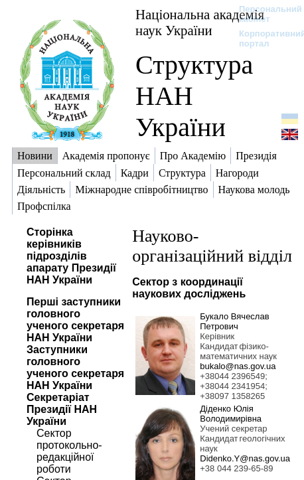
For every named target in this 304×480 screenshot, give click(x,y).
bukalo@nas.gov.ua (237, 366)
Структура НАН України (194, 96)
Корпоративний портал (264, 38)
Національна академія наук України (199, 22)
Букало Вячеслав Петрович (234, 321)
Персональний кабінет (264, 14)
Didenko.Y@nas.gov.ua (245, 458)
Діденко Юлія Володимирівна (231, 414)
